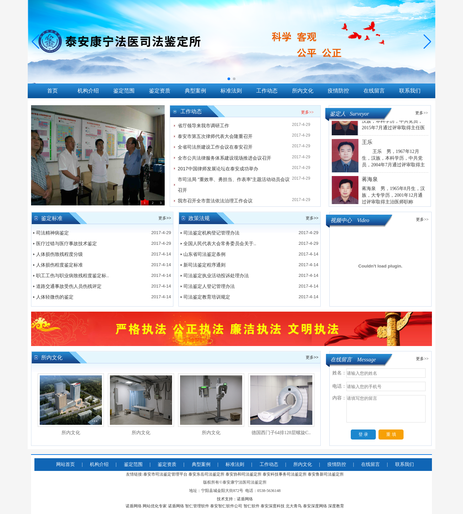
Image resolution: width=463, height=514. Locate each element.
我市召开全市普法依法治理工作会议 (215, 200)
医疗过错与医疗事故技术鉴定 (66, 243)
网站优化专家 (155, 506)
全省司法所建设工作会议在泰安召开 (215, 147)
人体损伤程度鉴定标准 (59, 265)
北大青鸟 (294, 506)
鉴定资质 (159, 91)
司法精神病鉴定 (52, 232)
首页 (52, 91)
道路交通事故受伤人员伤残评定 (69, 286)
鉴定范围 (124, 91)
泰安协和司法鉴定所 (243, 474)
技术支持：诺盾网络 (235, 499)
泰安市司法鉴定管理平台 (165, 474)
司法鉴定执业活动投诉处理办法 (216, 275)
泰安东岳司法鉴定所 (206, 474)
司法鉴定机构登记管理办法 (211, 232)
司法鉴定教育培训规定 (206, 297)
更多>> (307, 112)
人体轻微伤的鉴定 (54, 297)
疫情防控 (338, 91)
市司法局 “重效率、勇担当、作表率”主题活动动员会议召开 (234, 185)
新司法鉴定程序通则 (204, 265)
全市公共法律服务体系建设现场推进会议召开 (224, 158)
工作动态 (267, 91)
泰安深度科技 (273, 506)
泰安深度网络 (315, 506)
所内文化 (302, 91)
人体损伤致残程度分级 (59, 254)
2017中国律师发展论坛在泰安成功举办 (218, 168)
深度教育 (336, 506)
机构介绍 (88, 91)
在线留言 (374, 91)
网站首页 (65, 464)
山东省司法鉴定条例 (204, 254)
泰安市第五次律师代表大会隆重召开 (215, 136)
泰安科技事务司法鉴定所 (285, 474)
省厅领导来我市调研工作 (203, 125)
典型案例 (195, 91)
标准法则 (231, 91)
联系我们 (410, 91)
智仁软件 (252, 506)
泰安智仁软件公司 (226, 506)
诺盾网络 (134, 506)
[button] (427, 41)
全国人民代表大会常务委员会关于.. (219, 243)
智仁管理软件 (197, 506)
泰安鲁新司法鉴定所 (326, 474)
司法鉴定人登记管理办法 (209, 286)
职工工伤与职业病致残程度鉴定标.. (72, 275)
